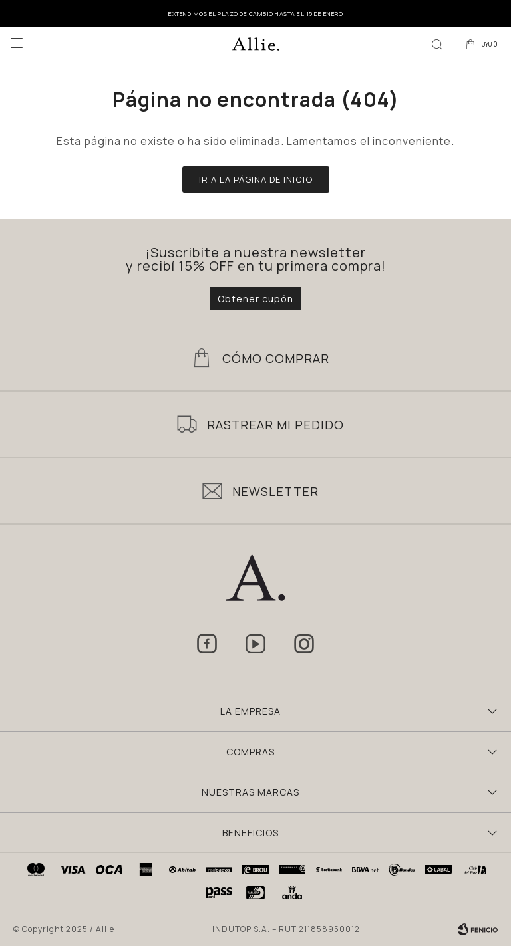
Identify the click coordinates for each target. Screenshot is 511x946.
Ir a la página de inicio (256, 179)
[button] (437, 43)
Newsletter (275, 491)
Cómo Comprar (275, 358)
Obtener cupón (255, 299)
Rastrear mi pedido (275, 425)
